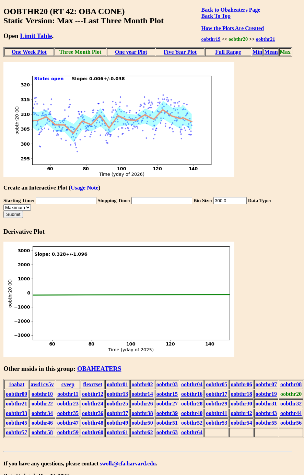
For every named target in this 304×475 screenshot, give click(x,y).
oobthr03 (167, 384)
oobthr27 (167, 403)
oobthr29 (216, 403)
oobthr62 (142, 432)
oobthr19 (211, 39)
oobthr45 (16, 423)
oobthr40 (191, 413)
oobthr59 (68, 432)
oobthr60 (92, 432)
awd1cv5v (42, 384)
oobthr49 (117, 423)
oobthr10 (42, 394)
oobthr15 (167, 394)
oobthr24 (92, 403)
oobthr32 (291, 403)
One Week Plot (29, 52)
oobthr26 (142, 403)
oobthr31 (266, 403)
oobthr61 (117, 432)
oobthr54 (241, 423)
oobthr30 (241, 403)
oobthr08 (291, 384)
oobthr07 (266, 384)
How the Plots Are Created (232, 28)
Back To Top (216, 16)
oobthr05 (216, 384)
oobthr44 (291, 413)
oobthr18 (241, 394)
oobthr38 (142, 413)
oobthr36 (92, 413)
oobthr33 (16, 413)
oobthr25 (117, 403)
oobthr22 (42, 403)
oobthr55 (266, 423)
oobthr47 (68, 423)
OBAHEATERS (99, 368)
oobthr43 (266, 413)
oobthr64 (191, 432)
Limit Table (36, 35)
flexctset (92, 384)
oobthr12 (92, 394)
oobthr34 (42, 413)
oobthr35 (68, 413)
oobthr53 (216, 423)
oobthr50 (142, 423)
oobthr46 (42, 423)
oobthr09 (16, 394)
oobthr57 (16, 432)
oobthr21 (265, 39)
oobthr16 (191, 394)
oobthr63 (167, 432)
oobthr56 (291, 423)
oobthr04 (191, 384)
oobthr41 (216, 413)
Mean (271, 52)
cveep (67, 384)
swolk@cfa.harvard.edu (128, 463)
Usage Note (84, 187)
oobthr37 (117, 413)
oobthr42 (241, 413)
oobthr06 (241, 384)
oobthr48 (92, 423)
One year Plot (131, 52)
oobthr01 (117, 384)
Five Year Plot (180, 52)
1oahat (16, 384)
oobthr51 (167, 423)
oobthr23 (68, 403)
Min (257, 52)
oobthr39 (167, 413)
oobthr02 (142, 384)
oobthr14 (142, 394)
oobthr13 (117, 394)
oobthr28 (191, 403)
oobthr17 (216, 394)
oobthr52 (191, 423)
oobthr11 (67, 394)
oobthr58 (42, 432)
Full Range (228, 52)
